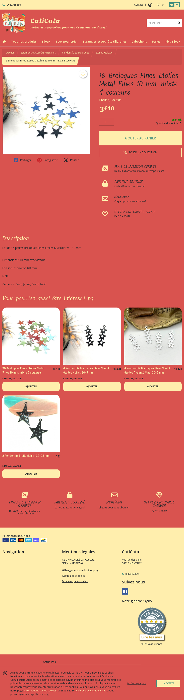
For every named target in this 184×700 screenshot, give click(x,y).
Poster (71, 160)
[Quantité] (106, 122)
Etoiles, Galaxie (104, 52)
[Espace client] (150, 5)
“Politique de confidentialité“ (91, 690)
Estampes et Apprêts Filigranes (38, 52)
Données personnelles (75, 581)
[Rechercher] (179, 23)
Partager (22, 160)
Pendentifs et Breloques (75, 52)
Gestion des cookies (73, 575)
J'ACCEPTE (168, 683)
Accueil (10, 52)
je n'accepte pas (136, 683)
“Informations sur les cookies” (40, 690)
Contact (138, 4)
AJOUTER (31, 386)
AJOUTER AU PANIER (140, 138)
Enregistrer (47, 160)
